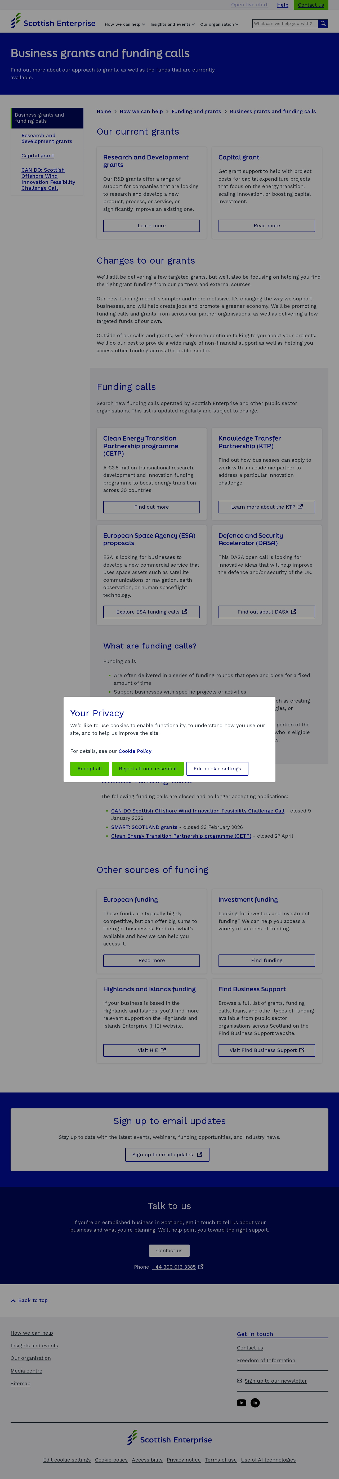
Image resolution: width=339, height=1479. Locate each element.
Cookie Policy (135, 751)
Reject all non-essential (148, 769)
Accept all (89, 769)
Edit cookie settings (217, 769)
